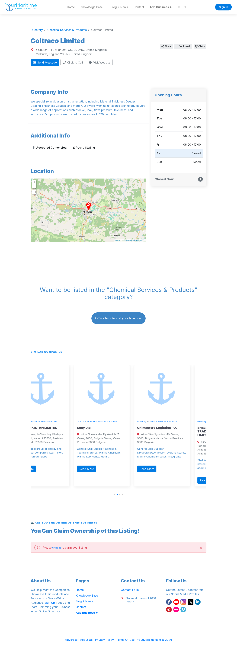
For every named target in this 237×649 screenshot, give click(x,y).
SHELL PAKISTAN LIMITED (51, 428)
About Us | (87, 639)
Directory (35, 421)
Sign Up (50, 602)
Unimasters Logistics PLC (172, 428)
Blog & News (119, 7)
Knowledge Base (87, 595)
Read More (41, 469)
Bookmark (183, 46)
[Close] (200, 547)
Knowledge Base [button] (91, 7)
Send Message (45, 62)
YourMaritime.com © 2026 (154, 639)
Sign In (223, 7)
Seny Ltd (98, 428)
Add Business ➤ (161, 7)
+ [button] (34, 182)
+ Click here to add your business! (118, 318)
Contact (139, 7)
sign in (56, 547)
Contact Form (130, 589)
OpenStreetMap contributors (134, 240)
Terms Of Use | (126, 639)
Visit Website (99, 62)
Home (71, 7)
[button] (114, 494)
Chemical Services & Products (57, 421)
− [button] (34, 186)
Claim (200, 46)
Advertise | (72, 639)
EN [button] (182, 7)
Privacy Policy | (105, 639)
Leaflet (117, 240)
